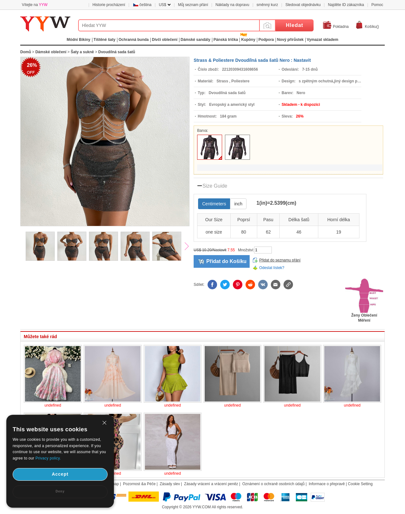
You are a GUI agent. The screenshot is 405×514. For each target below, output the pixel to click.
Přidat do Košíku (226, 261)
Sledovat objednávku (303, 5)
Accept (60, 474)
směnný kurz (267, 5)
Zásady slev (170, 484)
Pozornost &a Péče (139, 484)
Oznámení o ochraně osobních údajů (273, 484)
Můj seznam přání (193, 5)
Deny (60, 491)
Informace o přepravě (327, 484)
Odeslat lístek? (271, 268)
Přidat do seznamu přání (280, 260)
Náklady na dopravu (232, 5)
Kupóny (248, 39)
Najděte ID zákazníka (346, 5)
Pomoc (377, 5)
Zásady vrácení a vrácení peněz (211, 484)
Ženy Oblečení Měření (364, 316)
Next (189, 247)
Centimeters (214, 203)
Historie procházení (108, 5)
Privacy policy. (48, 458)
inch (238, 203)
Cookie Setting (360, 484)
